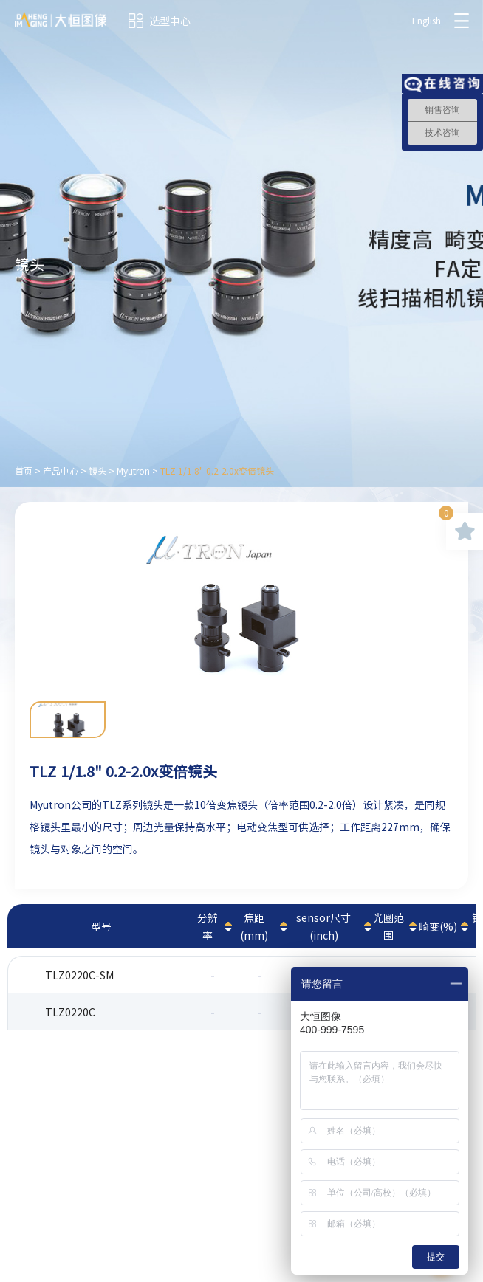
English (426, 20)
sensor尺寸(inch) (323, 926)
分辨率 (207, 926)
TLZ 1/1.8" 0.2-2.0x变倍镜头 (217, 471)
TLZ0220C (70, 1011)
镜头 (97, 471)
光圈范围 (388, 926)
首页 (23, 471)
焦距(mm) (254, 926)
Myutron (133, 471)
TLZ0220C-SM (79, 975)
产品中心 (60, 471)
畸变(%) (438, 926)
